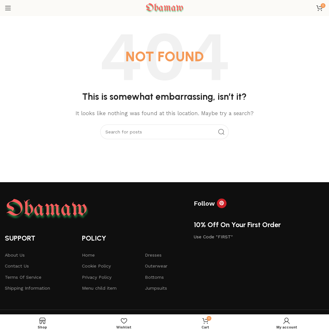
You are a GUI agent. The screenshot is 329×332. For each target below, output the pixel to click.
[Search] (164, 131)
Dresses (153, 255)
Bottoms (154, 277)
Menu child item (99, 288)
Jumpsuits (156, 288)
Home (88, 255)
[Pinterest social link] (222, 203)
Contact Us (17, 265)
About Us (15, 255)
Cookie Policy (96, 265)
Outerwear (156, 265)
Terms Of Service (23, 277)
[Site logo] (164, 8)
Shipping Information (27, 288)
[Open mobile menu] (8, 8)
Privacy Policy (96, 277)
